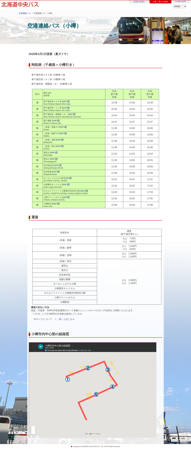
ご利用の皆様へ (139, 2)
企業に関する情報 (160, 2)
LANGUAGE (180, 2)
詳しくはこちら (67, 319)
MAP (65, 101)
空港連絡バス (25, 13)
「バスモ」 (36, 314)
